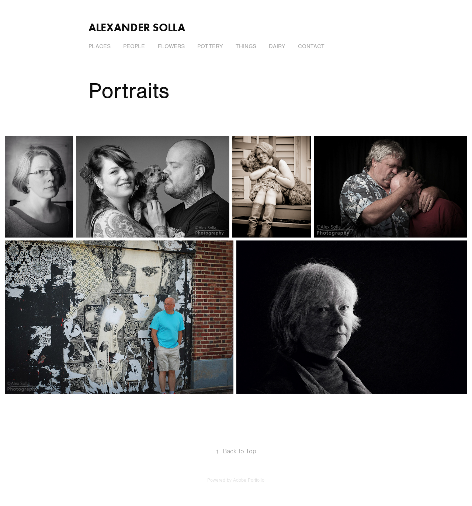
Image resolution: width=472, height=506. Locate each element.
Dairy (277, 46)
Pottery (210, 46)
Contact (311, 46)
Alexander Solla (136, 27)
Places (99, 46)
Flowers (171, 46)
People (134, 46)
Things (246, 46)
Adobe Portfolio (248, 480)
